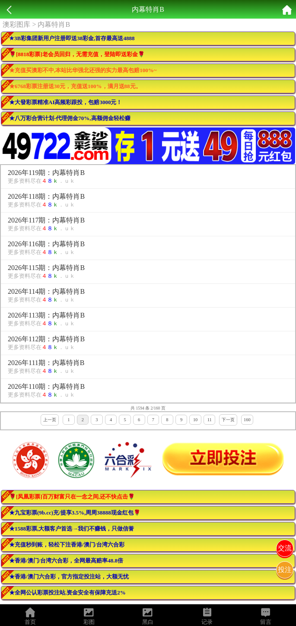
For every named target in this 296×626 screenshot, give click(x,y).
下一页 (228, 419)
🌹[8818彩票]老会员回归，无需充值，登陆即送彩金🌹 (77, 54)
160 (247, 419)
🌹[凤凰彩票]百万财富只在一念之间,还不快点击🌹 (72, 496)
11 (209, 419)
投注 (285, 569)
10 (195, 419)
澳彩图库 (16, 24)
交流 (285, 548)
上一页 (49, 419)
